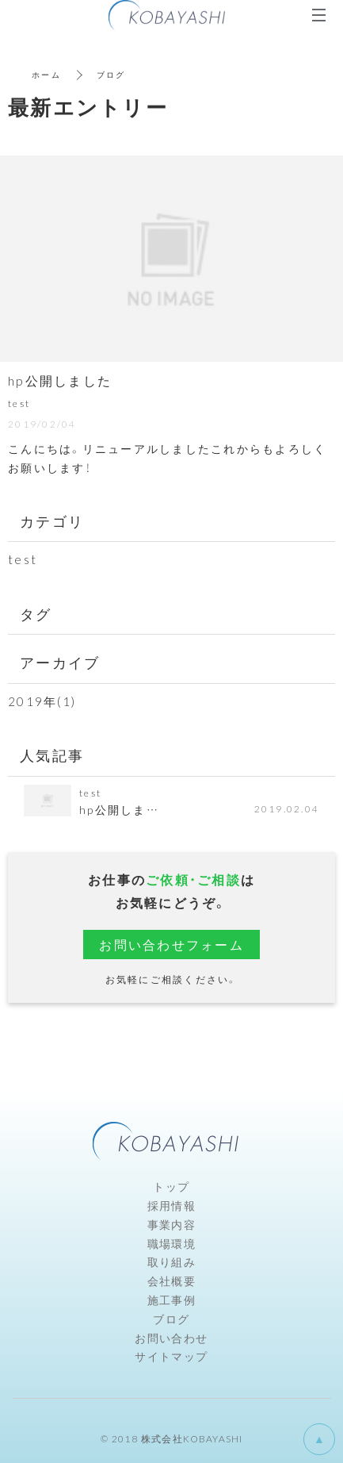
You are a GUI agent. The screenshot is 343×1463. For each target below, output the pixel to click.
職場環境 (171, 1243)
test (22, 559)
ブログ (171, 1319)
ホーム (46, 74)
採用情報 (171, 1205)
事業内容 (171, 1224)
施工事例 (171, 1299)
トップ (171, 1186)
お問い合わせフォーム (171, 944)
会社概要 (171, 1280)
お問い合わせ (171, 1338)
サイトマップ (171, 1356)
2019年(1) (42, 701)
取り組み (171, 1261)
